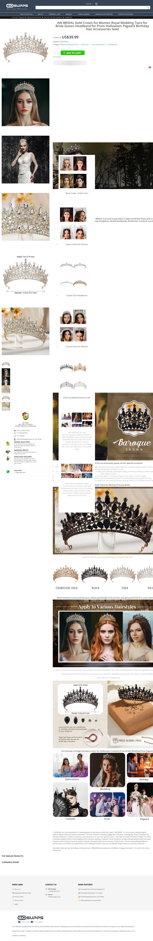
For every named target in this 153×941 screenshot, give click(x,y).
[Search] (92, 7)
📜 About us (16, 889)
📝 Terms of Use (17, 900)
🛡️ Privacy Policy (17, 897)
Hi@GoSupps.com (54, 897)
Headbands (68, 17)
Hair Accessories (57, 17)
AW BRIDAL (64, 41)
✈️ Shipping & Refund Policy (21, 893)
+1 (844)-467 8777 (20, 473)
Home (14, 17)
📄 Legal (15, 904)
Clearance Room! (10, 862)
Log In (88, 4)
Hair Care (47, 17)
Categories (21, 17)
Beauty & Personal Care (34, 17)
